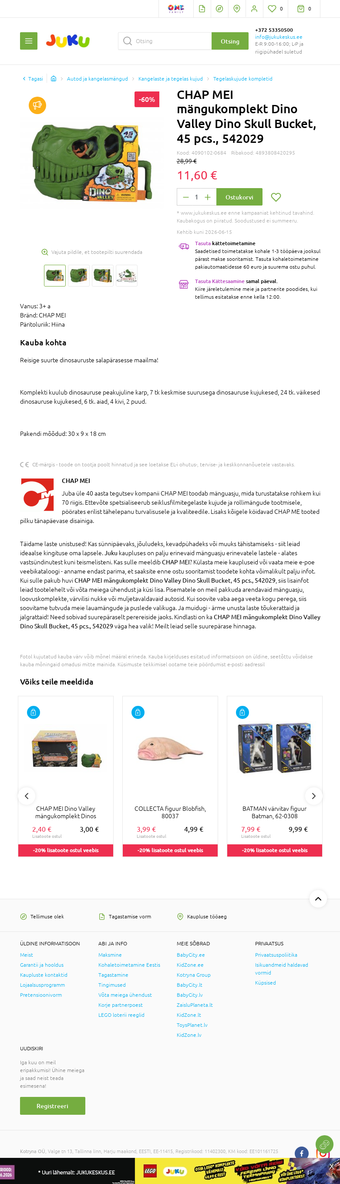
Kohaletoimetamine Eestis (129, 965)
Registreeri (52, 1106)
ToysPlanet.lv (192, 1025)
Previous (26, 796)
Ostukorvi (239, 197)
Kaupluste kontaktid (43, 975)
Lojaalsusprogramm (42, 985)
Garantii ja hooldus (42, 965)
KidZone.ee (190, 965)
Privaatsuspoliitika (276, 955)
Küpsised (265, 983)
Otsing (230, 41)
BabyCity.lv (190, 995)
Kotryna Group (194, 975)
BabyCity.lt (189, 985)
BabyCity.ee (191, 955)
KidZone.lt (189, 1015)
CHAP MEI (76, 480)
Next (314, 796)
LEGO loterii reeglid (121, 1015)
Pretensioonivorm (41, 995)
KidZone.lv (189, 1035)
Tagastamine (113, 975)
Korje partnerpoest (120, 1005)
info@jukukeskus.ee (279, 37)
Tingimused (112, 985)
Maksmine (110, 955)
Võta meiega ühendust (125, 995)
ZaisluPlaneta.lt (195, 1005)
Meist (26, 955)
